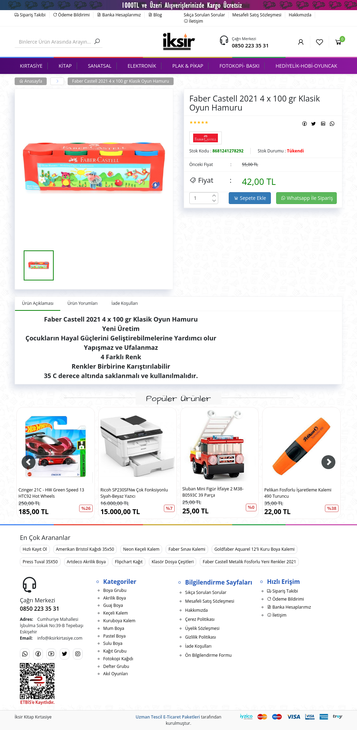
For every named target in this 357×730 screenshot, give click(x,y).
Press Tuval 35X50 (40, 562)
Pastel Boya (114, 636)
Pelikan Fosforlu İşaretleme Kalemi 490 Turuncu (298, 493)
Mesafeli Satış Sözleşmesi (256, 15)
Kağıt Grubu (115, 651)
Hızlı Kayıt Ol (35, 549)
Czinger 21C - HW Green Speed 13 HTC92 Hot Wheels (51, 493)
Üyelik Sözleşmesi (202, 628)
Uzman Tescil (149, 717)
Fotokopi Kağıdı (118, 659)
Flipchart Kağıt (129, 562)
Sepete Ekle (250, 198)
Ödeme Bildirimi (71, 15)
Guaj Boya (113, 605)
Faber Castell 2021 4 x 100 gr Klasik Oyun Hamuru (120, 81)
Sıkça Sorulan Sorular (204, 15)
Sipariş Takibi (30, 15)
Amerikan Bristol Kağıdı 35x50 (85, 549)
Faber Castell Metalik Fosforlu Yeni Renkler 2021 (249, 562)
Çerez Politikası (199, 619)
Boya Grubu (114, 590)
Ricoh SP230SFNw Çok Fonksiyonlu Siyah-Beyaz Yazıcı (134, 493)
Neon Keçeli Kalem (141, 549)
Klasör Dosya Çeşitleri (172, 562)
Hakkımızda (300, 15)
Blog (155, 15)
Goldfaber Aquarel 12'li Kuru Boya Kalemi (254, 549)
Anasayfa (30, 81)
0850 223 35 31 (250, 45)
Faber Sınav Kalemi (186, 549)
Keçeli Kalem (115, 613)
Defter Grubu (116, 666)
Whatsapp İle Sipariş (307, 198)
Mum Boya (113, 628)
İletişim (193, 21)
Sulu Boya (112, 643)
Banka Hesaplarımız (119, 15)
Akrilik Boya (114, 598)
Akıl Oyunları (115, 674)
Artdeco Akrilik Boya (86, 562)
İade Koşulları (198, 646)
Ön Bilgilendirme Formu (208, 655)
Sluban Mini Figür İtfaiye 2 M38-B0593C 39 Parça (213, 492)
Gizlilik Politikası (200, 637)
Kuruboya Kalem (119, 621)
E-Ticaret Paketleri (181, 717)
